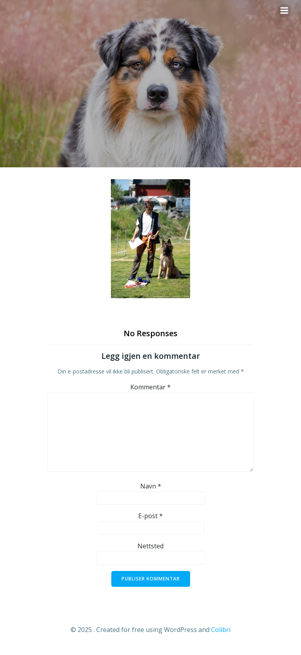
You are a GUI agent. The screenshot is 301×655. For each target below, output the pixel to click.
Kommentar (150, 387)
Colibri (221, 629)
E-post (150, 515)
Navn (150, 486)
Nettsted (150, 546)
